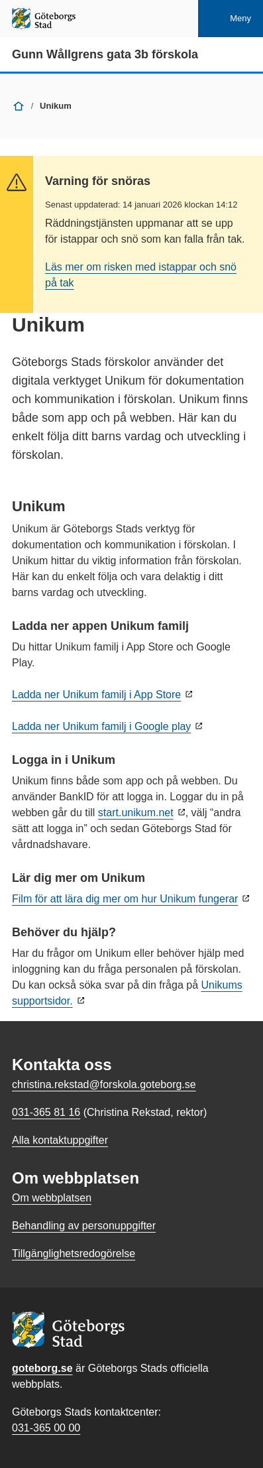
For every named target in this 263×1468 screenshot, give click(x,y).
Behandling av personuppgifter (84, 1225)
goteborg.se (42, 1368)
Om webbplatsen (51, 1197)
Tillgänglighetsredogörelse (73, 1253)
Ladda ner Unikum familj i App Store (96, 694)
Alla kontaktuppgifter (60, 1140)
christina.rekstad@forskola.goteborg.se (104, 1084)
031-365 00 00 (46, 1428)
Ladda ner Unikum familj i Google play (101, 726)
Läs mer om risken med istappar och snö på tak (141, 274)
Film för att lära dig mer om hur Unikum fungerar (125, 898)
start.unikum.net (136, 812)
